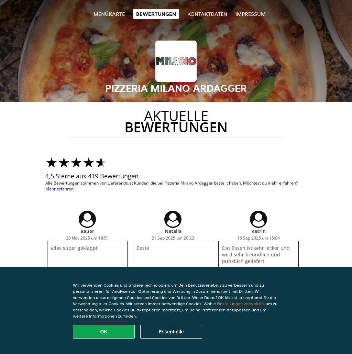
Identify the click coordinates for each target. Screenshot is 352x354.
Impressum (250, 14)
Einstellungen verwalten (240, 303)
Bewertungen (156, 14)
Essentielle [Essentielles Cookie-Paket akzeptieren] (171, 331)
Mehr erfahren (59, 189)
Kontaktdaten (207, 14)
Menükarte (109, 14)
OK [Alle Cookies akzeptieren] (104, 331)
